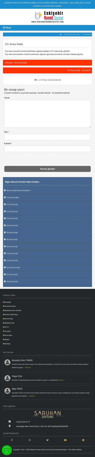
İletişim (6, 339)
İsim (6, 132)
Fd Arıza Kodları (13, 197)
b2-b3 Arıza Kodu (13, 268)
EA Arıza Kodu (12, 225)
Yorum (7, 98)
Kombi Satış (8, 319)
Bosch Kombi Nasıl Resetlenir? (19, 190)
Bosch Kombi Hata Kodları (72, 34)
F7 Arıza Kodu (12, 204)
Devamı (28, 367)
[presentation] (47, 158)
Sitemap (6, 344)
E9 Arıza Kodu (12, 233)
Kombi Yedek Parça (10, 314)
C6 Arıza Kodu (12, 260)
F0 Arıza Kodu (12, 218)
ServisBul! (6, 450)
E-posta (8, 143)
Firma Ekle (7, 335)
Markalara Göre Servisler (12, 310)
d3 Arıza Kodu (12, 246)
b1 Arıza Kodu (12, 274)
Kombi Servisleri (9, 306)
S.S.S (6, 327)
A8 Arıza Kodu (12, 282)
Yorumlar (7, 331)
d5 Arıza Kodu (12, 239)
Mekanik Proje (8, 323)
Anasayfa (7, 302)
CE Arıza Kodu (12, 253)
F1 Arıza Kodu (12, 211)
